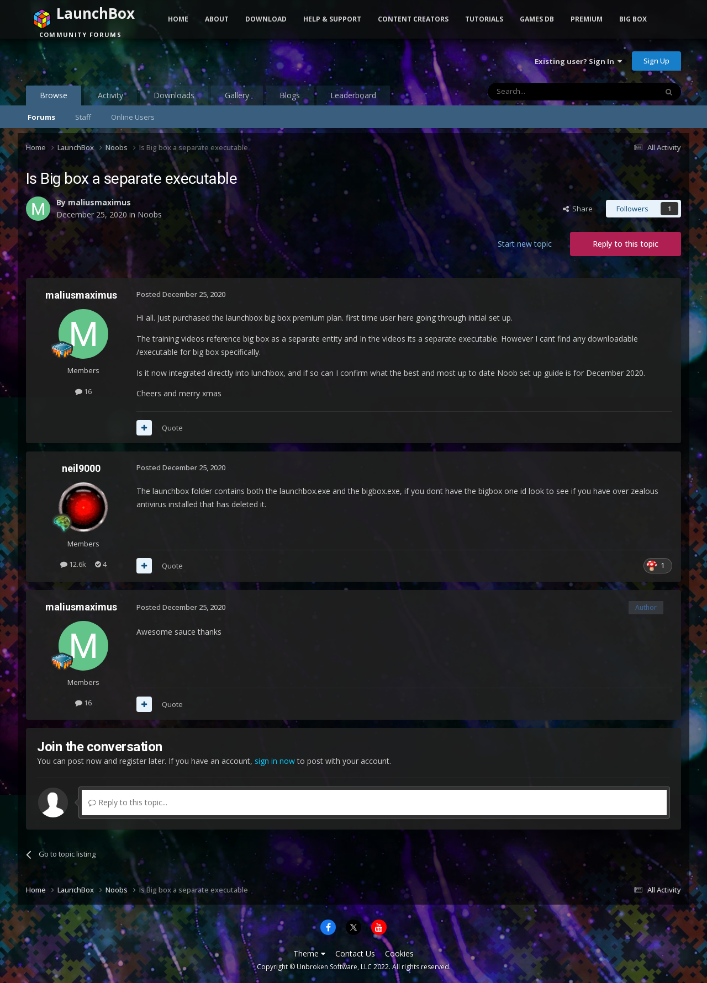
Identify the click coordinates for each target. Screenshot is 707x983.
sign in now (275, 761)
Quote (172, 428)
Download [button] (266, 19)
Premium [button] (587, 19)
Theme (309, 953)
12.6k (73, 564)
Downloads (174, 95)
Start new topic (525, 243)
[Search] (545, 91)
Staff (83, 117)
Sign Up (656, 61)
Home (178, 19)
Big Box (633, 19)
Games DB (537, 19)
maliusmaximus (99, 202)
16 (83, 391)
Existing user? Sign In (578, 61)
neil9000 (81, 468)
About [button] (217, 19)
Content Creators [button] (413, 19)
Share (578, 209)
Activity (110, 95)
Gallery (237, 95)
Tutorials (484, 19)
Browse (53, 97)
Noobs (150, 214)
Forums (41, 117)
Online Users (133, 117)
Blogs (289, 95)
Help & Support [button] (332, 19)
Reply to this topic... (127, 802)
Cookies (399, 953)
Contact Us (355, 953)
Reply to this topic (625, 243)
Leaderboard (353, 95)
